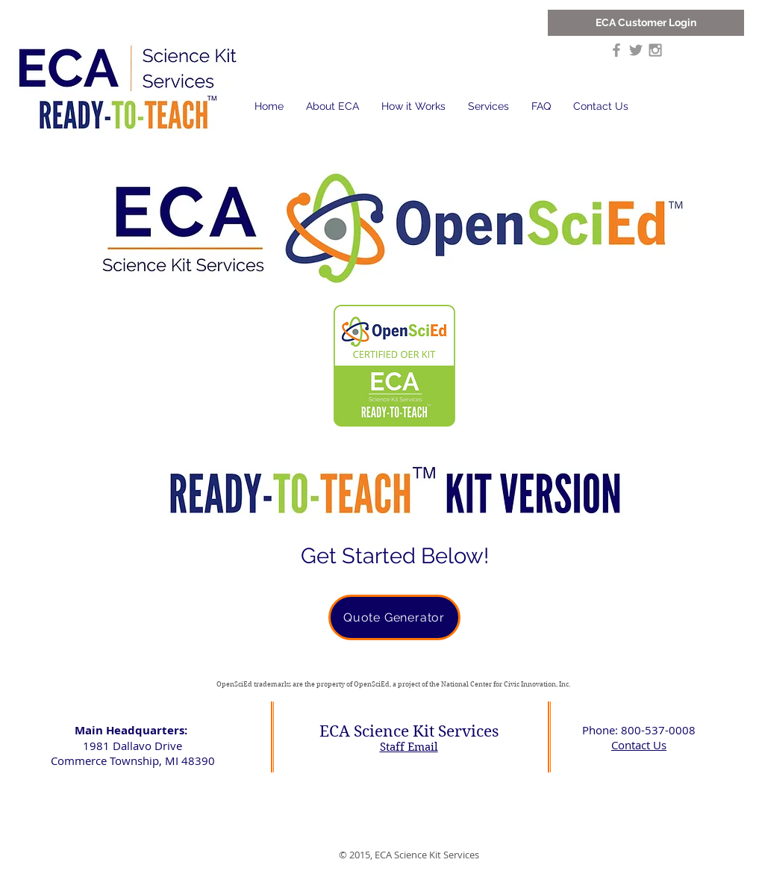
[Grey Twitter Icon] (636, 50)
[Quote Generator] (394, 617)
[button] (332, 106)
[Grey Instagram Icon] (655, 50)
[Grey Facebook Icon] (616, 50)
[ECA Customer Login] (646, 23)
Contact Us (638, 744)
